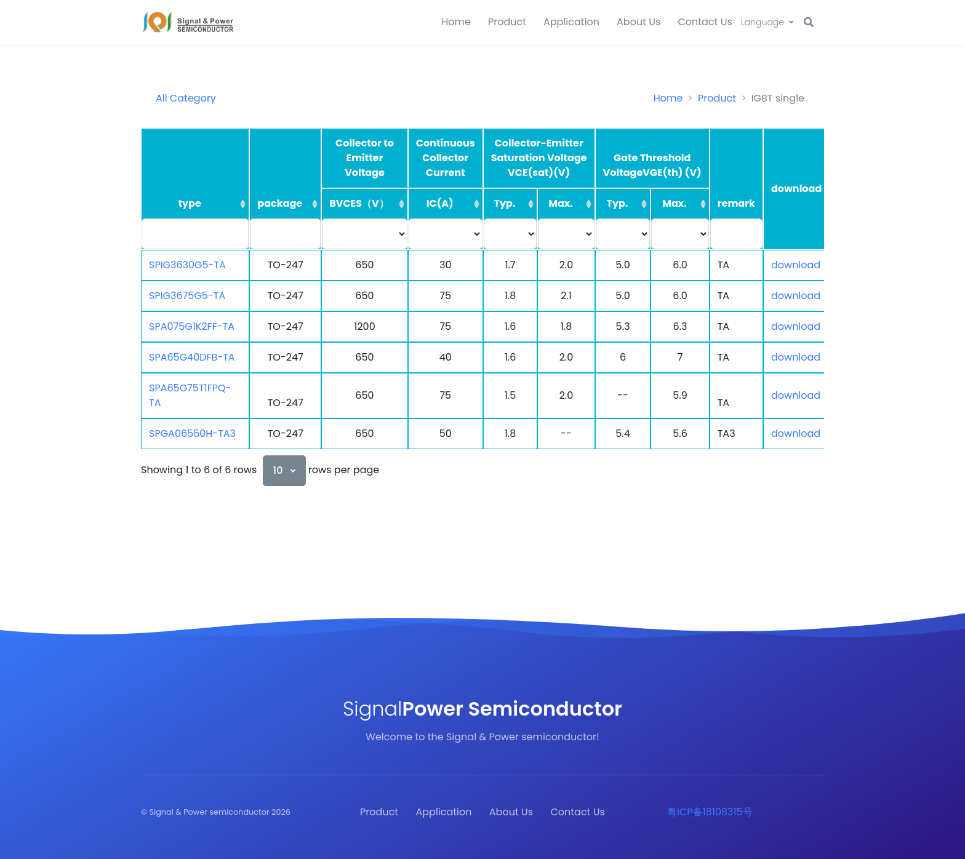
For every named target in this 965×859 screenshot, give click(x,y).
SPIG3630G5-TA (187, 265)
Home (456, 22)
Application (571, 22)
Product (507, 22)
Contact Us (705, 22)
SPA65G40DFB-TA (192, 357)
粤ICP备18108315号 (710, 812)
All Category (186, 98)
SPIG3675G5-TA (187, 296)
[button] (767, 22)
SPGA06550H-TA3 (192, 433)
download (795, 265)
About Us (638, 22)
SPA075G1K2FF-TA (191, 326)
